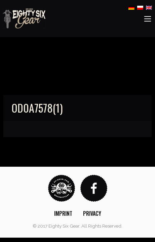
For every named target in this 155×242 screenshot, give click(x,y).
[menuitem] (63, 213)
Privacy (92, 213)
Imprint (63, 213)
